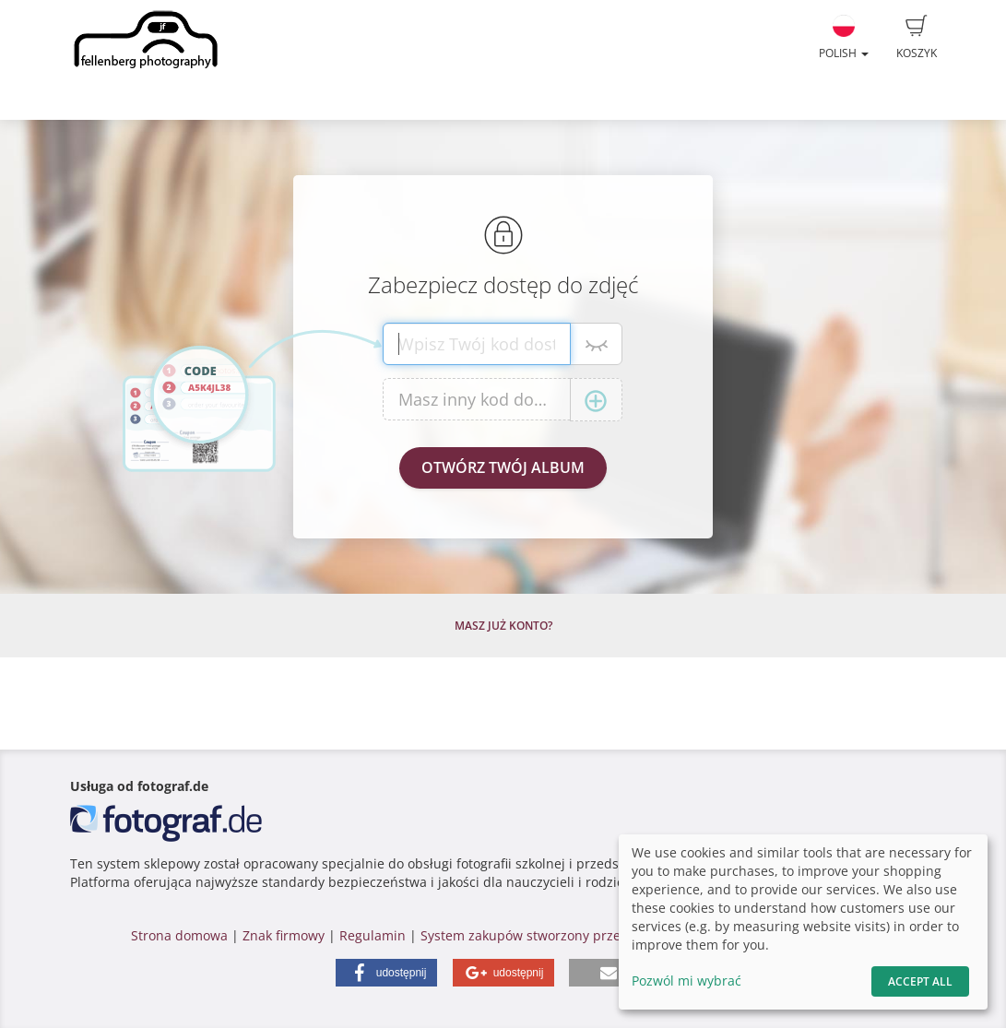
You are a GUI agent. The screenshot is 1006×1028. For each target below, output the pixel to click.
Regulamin (372, 935)
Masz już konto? (503, 625)
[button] (386, 973)
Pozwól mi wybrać (686, 980)
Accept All (920, 981)
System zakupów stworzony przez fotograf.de (559, 935)
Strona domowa (179, 935)
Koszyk (916, 38)
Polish (844, 38)
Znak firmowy (285, 935)
